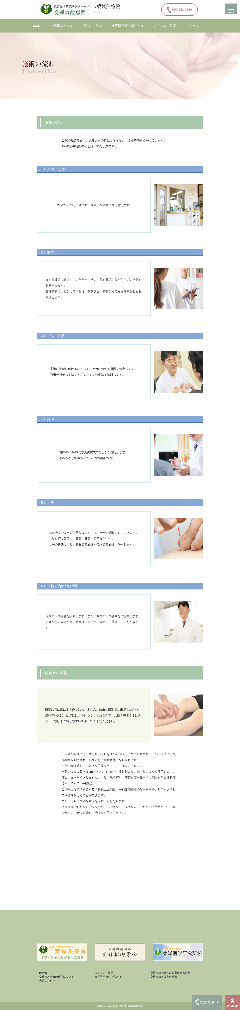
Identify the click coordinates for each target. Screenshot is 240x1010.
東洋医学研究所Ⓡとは (128, 26)
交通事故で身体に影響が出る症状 (170, 972)
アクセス (192, 26)
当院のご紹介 (47, 980)
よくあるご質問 (165, 26)
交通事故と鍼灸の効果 (163, 976)
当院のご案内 (92, 26)
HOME (36, 26)
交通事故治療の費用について (56, 976)
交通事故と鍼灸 (62, 26)
